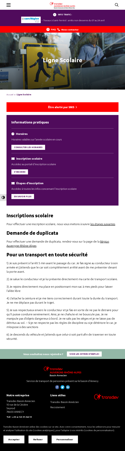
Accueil (10, 94)
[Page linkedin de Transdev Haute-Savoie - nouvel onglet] (68, 388)
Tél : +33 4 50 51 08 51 (19, 417)
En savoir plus (22, 197)
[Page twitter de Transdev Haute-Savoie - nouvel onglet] (62, 388)
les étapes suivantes (102, 224)
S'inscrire (19, 172)
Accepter (14, 439)
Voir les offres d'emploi (84, 354)
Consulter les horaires (28, 147)
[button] (9, 5)
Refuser (38, 439)
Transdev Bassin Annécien (64, 402)
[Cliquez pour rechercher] (116, 5)
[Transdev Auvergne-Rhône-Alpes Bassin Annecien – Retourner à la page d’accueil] (62, 372)
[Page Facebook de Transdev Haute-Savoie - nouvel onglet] (57, 388)
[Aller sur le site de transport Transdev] (106, 399)
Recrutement (57, 407)
